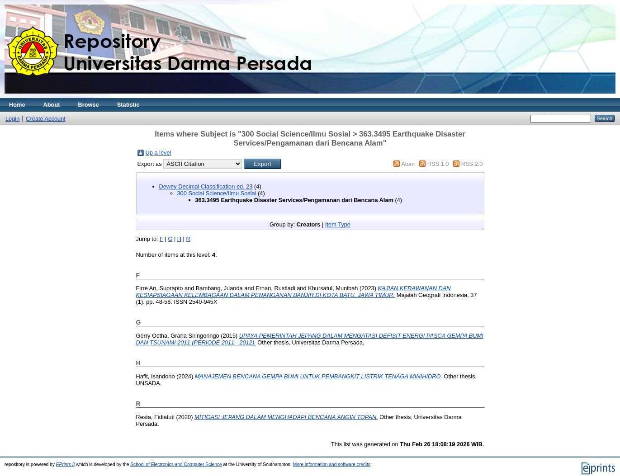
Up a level (158, 152)
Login (12, 118)
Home (17, 104)
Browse (88, 104)
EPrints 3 (65, 464)
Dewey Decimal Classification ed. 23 (206, 186)
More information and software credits (331, 464)
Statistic (128, 104)
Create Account (46, 118)
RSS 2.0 (472, 163)
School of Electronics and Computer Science (176, 464)
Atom (408, 163)
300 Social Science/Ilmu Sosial (216, 193)
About (51, 104)
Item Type (337, 224)
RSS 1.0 (438, 163)
